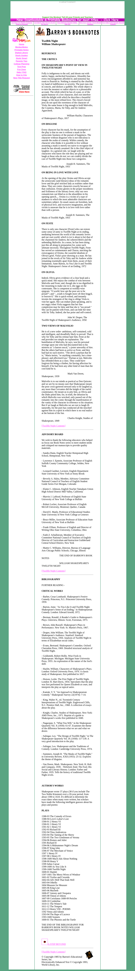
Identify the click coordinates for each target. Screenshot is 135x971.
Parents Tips (21, 61)
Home (21, 44)
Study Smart (21, 58)
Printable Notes (21, 50)
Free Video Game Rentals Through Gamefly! (113, 23)
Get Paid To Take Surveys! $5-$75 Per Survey (44, 23)
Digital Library (21, 53)
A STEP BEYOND (54, 944)
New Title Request (21, 78)
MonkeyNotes (21, 47)
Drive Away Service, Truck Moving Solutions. (90, 23)
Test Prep (21, 67)
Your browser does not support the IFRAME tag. (67, 9)
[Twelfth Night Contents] (54, 426)
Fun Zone (21, 69)
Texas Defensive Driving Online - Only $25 (67, 23)
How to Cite (21, 75)
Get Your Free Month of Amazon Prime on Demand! (22, 23)
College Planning (21, 64)
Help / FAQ (21, 72)
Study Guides (21, 55)
